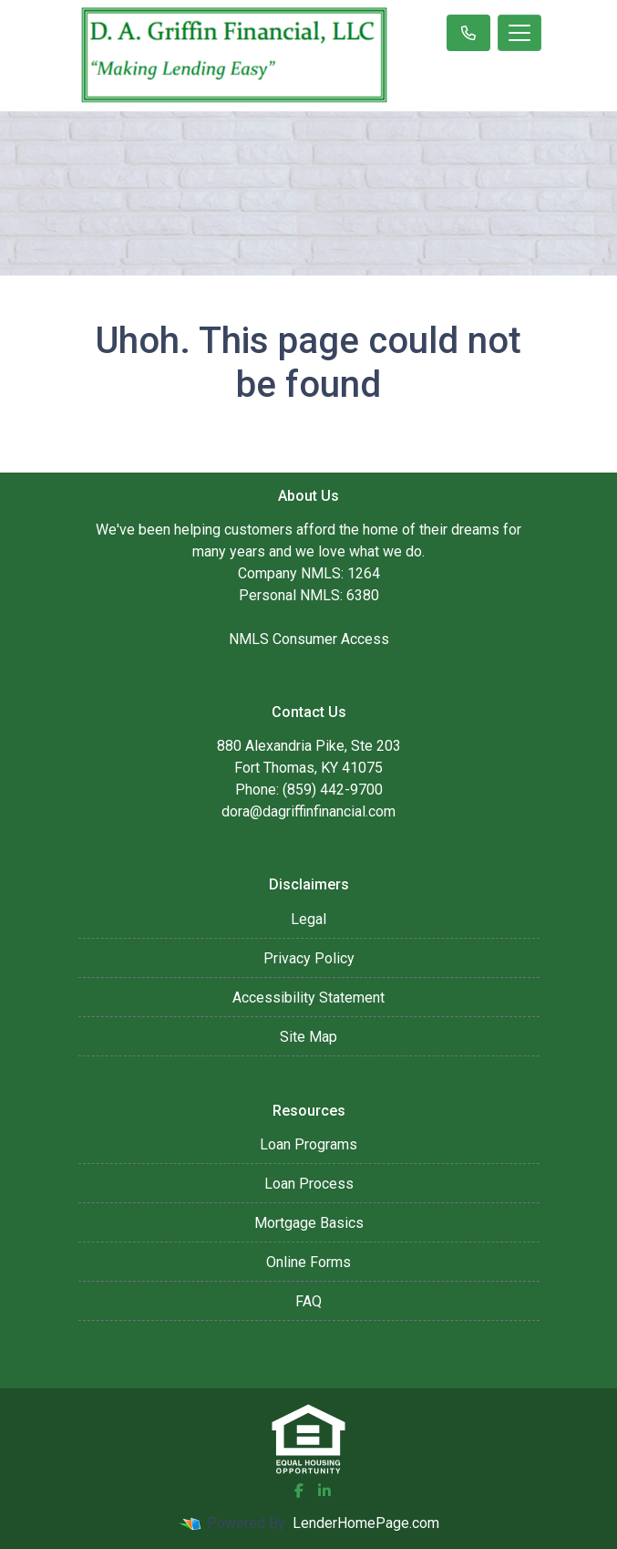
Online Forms (308, 1262)
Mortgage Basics (309, 1223)
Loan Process (309, 1183)
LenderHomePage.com (366, 1523)
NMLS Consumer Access (309, 639)
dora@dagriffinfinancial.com (308, 811)
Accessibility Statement (308, 997)
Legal (308, 919)
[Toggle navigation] (519, 33)
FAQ (308, 1301)
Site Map (308, 1036)
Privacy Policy (309, 958)
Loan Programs (308, 1144)
